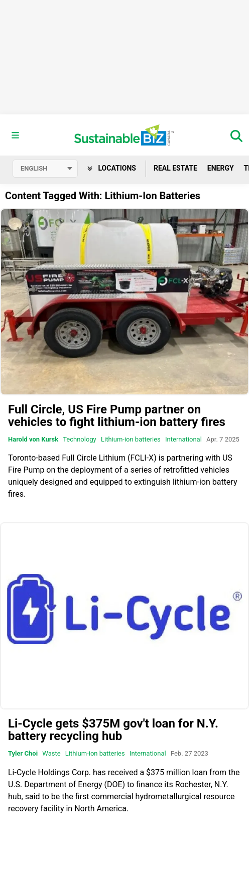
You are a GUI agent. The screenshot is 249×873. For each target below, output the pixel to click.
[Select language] (45, 169)
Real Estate (175, 168)
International (183, 439)
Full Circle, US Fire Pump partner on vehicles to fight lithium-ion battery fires (116, 415)
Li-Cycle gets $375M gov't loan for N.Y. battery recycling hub (113, 729)
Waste (51, 753)
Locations (111, 168)
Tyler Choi (23, 753)
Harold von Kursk (33, 439)
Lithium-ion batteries (131, 439)
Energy (220, 168)
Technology (79, 439)
